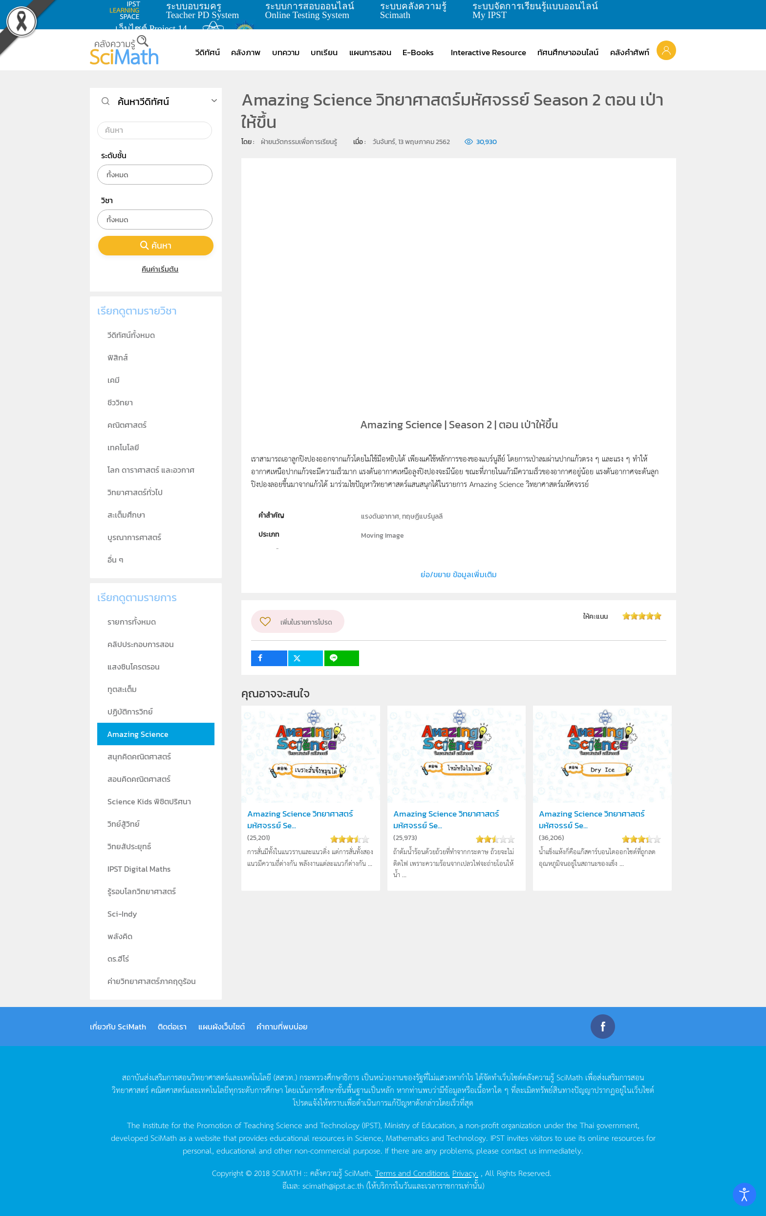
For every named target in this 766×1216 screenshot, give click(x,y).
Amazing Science (138, 734)
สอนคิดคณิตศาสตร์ (138, 779)
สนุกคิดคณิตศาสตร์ (139, 756)
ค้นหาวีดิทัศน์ (143, 101)
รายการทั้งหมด (131, 622)
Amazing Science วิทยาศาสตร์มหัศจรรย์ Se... (300, 819)
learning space (127, 10)
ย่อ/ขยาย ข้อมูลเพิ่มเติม (459, 574)
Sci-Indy (122, 914)
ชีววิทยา (120, 402)
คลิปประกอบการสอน (140, 644)
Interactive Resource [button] (488, 52)
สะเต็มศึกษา (126, 515)
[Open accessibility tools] (744, 1194)
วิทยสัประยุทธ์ (129, 846)
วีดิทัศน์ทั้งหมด (131, 335)
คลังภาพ (245, 52)
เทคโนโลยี (123, 447)
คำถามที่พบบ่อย (282, 1026)
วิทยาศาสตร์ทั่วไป (135, 492)
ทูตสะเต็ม (122, 689)
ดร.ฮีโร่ (118, 958)
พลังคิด (119, 936)
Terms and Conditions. (412, 1172)
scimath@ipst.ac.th (333, 1185)
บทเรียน (324, 52)
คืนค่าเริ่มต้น (156, 268)
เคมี (113, 380)
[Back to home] (124, 49)
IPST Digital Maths (138, 869)
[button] (666, 50)
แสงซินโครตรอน (133, 666)
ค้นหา (155, 245)
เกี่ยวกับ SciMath (118, 1026)
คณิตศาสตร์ (127, 425)
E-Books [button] (418, 52)
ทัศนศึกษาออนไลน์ (567, 52)
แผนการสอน (370, 52)
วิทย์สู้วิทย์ (123, 824)
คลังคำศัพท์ (629, 52)
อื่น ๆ (115, 560)
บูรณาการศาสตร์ (134, 537)
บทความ (285, 52)
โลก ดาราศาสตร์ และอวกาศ (150, 470)
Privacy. (465, 1172)
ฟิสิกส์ (117, 357)
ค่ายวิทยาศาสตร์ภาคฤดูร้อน (151, 981)
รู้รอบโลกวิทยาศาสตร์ (141, 891)
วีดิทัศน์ (207, 52)
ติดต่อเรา (172, 1026)
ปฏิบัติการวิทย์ (130, 711)
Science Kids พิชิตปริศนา (149, 801)
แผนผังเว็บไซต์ (221, 1026)
